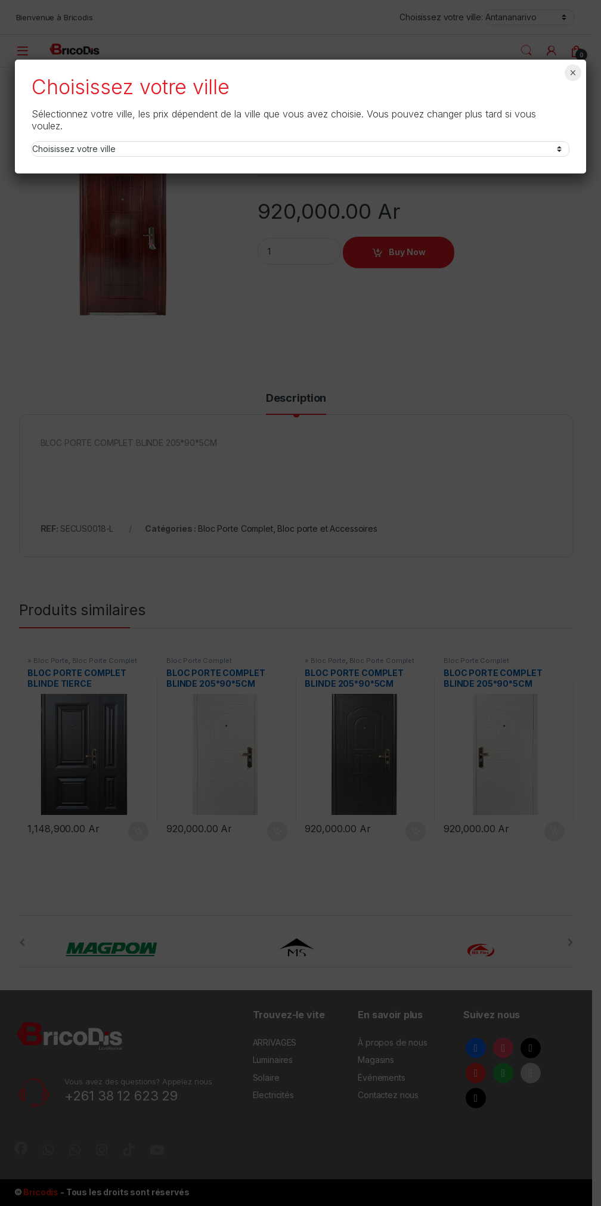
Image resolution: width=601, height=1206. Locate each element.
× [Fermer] (572, 72)
